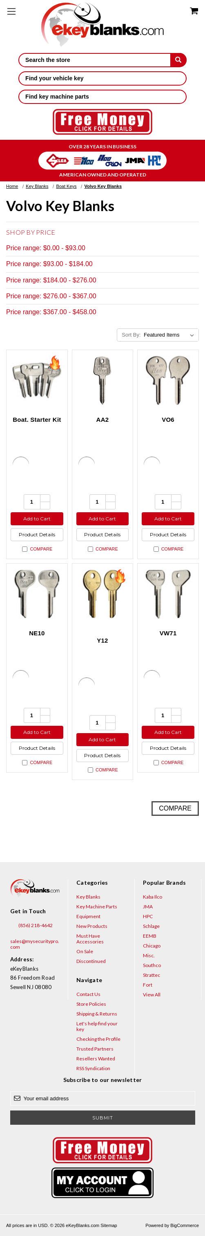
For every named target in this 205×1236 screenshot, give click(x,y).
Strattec (151, 975)
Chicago (151, 946)
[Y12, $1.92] (103, 594)
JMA (148, 906)
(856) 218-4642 (31, 925)
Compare (37, 549)
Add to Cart (37, 519)
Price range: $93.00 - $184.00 (49, 263)
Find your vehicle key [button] (102, 78)
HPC (148, 916)
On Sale (84, 951)
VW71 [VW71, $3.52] (168, 633)
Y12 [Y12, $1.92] (102, 640)
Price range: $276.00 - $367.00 (51, 296)
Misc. (149, 955)
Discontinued (91, 961)
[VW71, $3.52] (168, 594)
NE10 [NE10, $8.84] (37, 633)
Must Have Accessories (90, 939)
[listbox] (170, 335)
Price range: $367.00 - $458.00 (51, 311)
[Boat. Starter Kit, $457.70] (37, 380)
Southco (152, 965)
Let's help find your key (97, 1026)
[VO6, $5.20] (168, 380)
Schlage (151, 926)
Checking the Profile (98, 1039)
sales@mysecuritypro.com (34, 941)
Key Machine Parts (96, 906)
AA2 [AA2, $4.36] (102, 419)
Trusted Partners (95, 1049)
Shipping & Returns (96, 1014)
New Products (91, 926)
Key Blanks (88, 897)
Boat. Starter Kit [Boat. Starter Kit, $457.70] (37, 419)
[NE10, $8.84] (37, 594)
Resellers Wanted (95, 1058)
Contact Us (88, 994)
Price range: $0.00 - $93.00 (45, 248)
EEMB (149, 936)
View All (151, 994)
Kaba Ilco (152, 897)
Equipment (88, 916)
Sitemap (108, 1225)
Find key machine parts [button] (102, 96)
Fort (147, 985)
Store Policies (91, 1004)
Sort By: (131, 335)
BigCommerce (184, 1225)
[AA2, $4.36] (103, 380)
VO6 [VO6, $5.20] (168, 419)
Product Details (37, 534)
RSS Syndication (93, 1068)
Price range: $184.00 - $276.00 (51, 280)
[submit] (178, 60)
